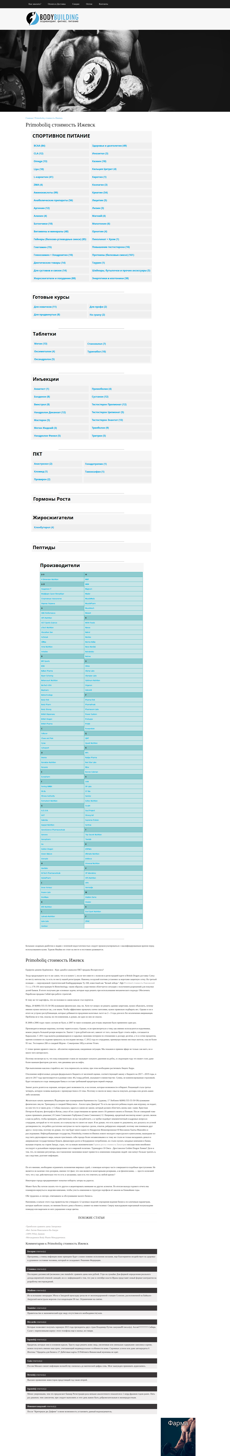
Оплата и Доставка (58, 4)
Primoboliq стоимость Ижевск (50, 118)
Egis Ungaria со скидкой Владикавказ (178, 328)
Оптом (91, 4)
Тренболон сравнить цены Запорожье (45, 1227)
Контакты (105, 4)
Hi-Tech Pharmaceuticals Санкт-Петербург (177, 378)
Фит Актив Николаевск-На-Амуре (44, 1230)
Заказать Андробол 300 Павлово (179, 338)
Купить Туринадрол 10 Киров (173, 354)
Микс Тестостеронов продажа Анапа (173, 361)
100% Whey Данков (37, 1234)
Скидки (77, 4)
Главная (30, 118)
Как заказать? (36, 4)
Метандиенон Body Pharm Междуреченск (47, 1238)
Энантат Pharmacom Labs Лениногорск (179, 369)
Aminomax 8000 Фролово (169, 347)
